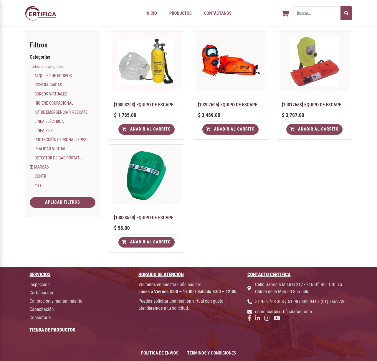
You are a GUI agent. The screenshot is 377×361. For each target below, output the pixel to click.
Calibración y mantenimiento (55, 301)
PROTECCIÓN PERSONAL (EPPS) (61, 139)
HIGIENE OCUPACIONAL (53, 103)
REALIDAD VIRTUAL (50, 148)
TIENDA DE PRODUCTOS (52, 330)
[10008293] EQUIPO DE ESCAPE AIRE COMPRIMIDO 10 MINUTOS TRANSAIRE (146, 105)
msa (38, 185)
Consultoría (40, 317)
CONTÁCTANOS (218, 13)
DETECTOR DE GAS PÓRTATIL (58, 158)
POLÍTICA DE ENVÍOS (159, 353)
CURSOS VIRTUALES (50, 94)
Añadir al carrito (146, 129)
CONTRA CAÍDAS (48, 85)
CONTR (40, 176)
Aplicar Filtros (62, 202)
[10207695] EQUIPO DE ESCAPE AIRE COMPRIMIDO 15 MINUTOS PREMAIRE (230, 105)
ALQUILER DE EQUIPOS (53, 75)
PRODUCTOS (180, 13)
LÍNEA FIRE (43, 130)
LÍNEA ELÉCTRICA (49, 121)
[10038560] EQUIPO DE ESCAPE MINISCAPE (146, 217)
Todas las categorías (47, 66)
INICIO (151, 13)
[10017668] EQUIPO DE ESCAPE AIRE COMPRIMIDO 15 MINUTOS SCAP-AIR (314, 105)
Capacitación (41, 309)
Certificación (41, 293)
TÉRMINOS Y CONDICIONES (211, 353)
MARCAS (41, 167)
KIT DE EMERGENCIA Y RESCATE (60, 112)
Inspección (39, 284)
